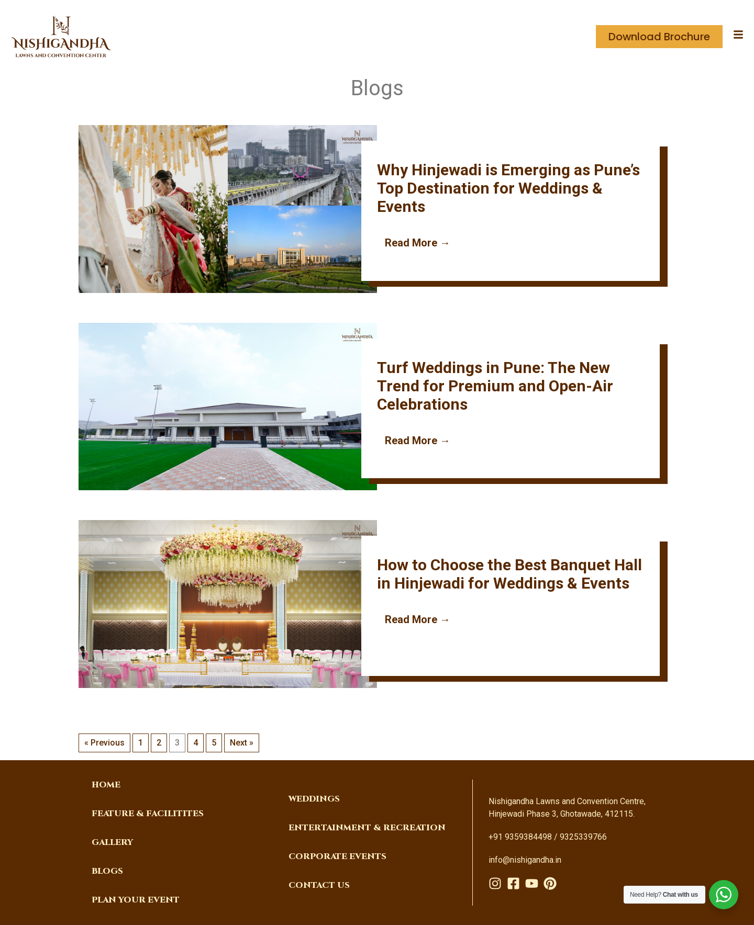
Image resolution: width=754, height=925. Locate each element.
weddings (314, 799)
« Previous (104, 743)
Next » (241, 743)
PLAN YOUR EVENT (136, 900)
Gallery (112, 842)
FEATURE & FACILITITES (148, 813)
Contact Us (319, 885)
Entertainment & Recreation (367, 827)
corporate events (337, 856)
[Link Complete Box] (377, 211)
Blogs (107, 871)
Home (106, 785)
